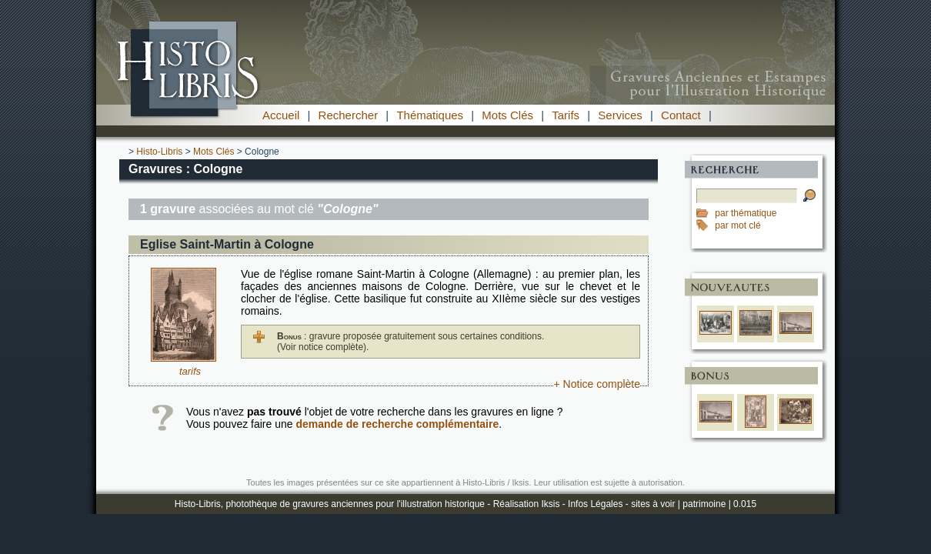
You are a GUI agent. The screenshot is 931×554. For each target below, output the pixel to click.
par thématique (745, 213)
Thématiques (429, 115)
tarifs (190, 371)
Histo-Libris (159, 151)
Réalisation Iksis (526, 504)
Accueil (280, 115)
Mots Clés (507, 115)
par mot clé (737, 225)
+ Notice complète (597, 384)
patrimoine (704, 504)
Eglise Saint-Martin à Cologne (227, 244)
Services (620, 115)
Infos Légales (595, 504)
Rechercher (349, 115)
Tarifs (565, 115)
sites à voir (653, 504)
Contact (681, 115)
